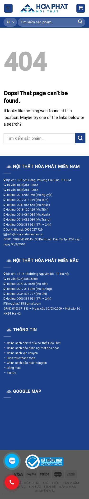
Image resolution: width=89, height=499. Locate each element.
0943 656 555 (26, 205)
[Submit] (80, 22)
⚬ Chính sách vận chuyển (21, 353)
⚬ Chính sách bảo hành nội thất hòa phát (31, 348)
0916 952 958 (26, 195)
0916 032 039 (26, 219)
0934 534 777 (26, 294)
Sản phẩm (71, 483)
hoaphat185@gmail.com (24, 303)
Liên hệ (50, 487)
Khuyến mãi (45, 491)
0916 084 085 (26, 214)
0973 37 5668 (26, 284)
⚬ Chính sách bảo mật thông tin (25, 363)
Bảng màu (67, 487)
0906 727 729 (33, 229)
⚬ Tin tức (10, 373)
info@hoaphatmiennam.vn (25, 234)
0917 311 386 (26, 289)
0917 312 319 (26, 200)
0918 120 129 (26, 209)
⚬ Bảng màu (12, 368)
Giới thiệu (51, 483)
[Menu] (8, 8)
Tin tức (35, 487)
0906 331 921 (26, 224)
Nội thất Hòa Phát (24, 483)
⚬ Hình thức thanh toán (19, 358)
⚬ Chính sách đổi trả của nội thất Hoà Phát (32, 343)
